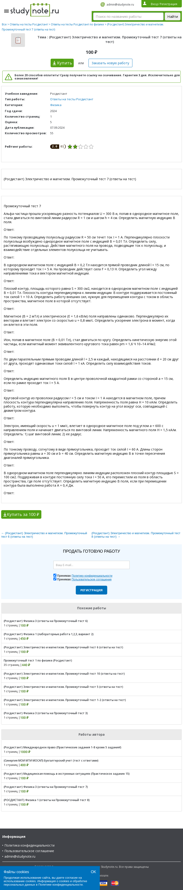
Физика (55, 105)
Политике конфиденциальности (60, 884)
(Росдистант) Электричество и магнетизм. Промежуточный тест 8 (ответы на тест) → (136, 534)
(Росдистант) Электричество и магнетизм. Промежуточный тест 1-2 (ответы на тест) (65, 700)
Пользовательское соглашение (29, 851)
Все (4, 24)
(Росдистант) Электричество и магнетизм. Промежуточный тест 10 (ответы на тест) (64, 674)
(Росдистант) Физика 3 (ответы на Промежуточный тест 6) (46, 621)
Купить (64, 63)
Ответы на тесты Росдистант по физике (77, 24)
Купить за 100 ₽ (23, 514)
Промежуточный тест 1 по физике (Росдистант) (38, 660)
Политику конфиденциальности (92, 575)
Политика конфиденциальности (29, 845)
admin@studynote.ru (120, 4)
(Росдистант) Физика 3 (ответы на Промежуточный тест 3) (46, 713)
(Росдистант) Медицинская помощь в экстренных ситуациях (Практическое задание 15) (67, 774)
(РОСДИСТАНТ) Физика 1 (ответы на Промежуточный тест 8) (47, 800)
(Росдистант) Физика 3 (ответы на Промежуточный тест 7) (46, 787)
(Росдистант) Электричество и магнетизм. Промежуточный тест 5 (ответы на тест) (63, 687)
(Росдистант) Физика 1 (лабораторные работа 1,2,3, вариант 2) (49, 634)
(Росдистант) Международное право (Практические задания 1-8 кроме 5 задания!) (62, 747)
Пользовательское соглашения (92, 579)
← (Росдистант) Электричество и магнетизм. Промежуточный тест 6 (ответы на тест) (44, 534)
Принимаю (84, 575)
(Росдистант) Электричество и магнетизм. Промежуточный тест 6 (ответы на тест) (63, 647)
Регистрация (91, 590)
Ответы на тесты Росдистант (29, 24)
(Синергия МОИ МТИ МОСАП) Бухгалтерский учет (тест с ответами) (51, 760)
